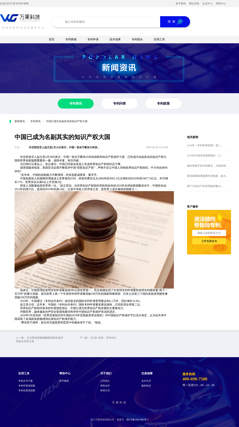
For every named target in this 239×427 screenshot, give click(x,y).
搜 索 (175, 22)
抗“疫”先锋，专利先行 (103, 337)
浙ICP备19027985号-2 (137, 419)
